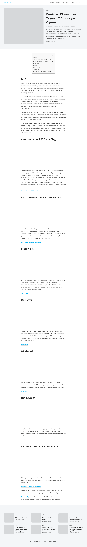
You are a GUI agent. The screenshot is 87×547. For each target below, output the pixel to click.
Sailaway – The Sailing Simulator (43, 72)
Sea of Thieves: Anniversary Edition (43, 61)
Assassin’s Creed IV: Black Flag (42, 59)
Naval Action (37, 70)
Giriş (35, 57)
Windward (37, 68)
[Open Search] (82, 2)
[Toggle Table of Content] (51, 55)
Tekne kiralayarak (26, 497)
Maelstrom (37, 65)
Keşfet (47, 10)
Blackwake (37, 63)
